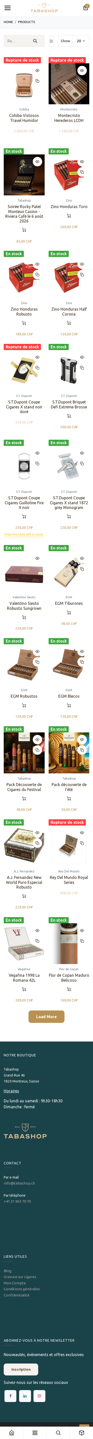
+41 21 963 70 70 (17, 1201)
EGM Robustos (24, 696)
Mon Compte (15, 1283)
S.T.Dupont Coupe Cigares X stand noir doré (24, 407)
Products (26, 22)
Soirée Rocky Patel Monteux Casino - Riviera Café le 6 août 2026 (24, 213)
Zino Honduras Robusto (24, 311)
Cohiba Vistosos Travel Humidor (24, 117)
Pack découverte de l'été (68, 786)
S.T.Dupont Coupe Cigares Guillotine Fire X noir (24, 502)
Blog (7, 1271)
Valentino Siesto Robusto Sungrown (24, 605)
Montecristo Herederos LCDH (69, 117)
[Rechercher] (35, 41)
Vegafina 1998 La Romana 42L (24, 977)
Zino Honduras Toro (68, 206)
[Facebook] (10, 1396)
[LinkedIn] (25, 1396)
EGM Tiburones (69, 603)
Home (8, 22)
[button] (37, 70)
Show (65, 41)
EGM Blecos (69, 696)
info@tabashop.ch (20, 1183)
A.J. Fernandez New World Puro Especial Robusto (24, 882)
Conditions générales (22, 1289)
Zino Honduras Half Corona (69, 311)
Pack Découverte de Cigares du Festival (24, 786)
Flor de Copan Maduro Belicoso (69, 977)
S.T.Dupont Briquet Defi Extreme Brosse (69, 404)
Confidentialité (17, 1295)
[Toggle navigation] (7, 8)
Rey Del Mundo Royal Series (69, 879)
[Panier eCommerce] (85, 8)
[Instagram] (39, 1396)
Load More (46, 1016)
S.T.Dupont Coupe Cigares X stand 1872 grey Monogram (69, 502)
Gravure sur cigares (20, 1277)
